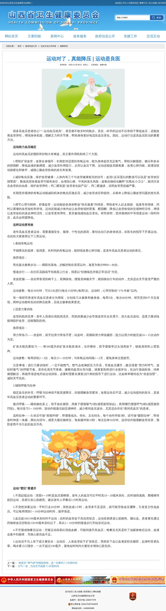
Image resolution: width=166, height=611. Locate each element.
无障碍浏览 (133, 3)
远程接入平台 (121, 3)
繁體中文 (143, 3)
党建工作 (128, 36)
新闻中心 (55, 36)
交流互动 (151, 36)
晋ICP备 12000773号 (87, 600)
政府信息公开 (103, 36)
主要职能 (32, 36)
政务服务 (77, 36)
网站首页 (9, 36)
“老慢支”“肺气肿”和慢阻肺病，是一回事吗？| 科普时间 (47, 562)
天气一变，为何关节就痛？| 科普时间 (38, 566)
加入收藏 (153, 3)
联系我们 (88, 591)
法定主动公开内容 (48, 46)
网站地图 (97, 591)
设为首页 (162, 3)
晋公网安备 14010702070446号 (84, 604)
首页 (19, 46)
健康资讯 (64, 46)
